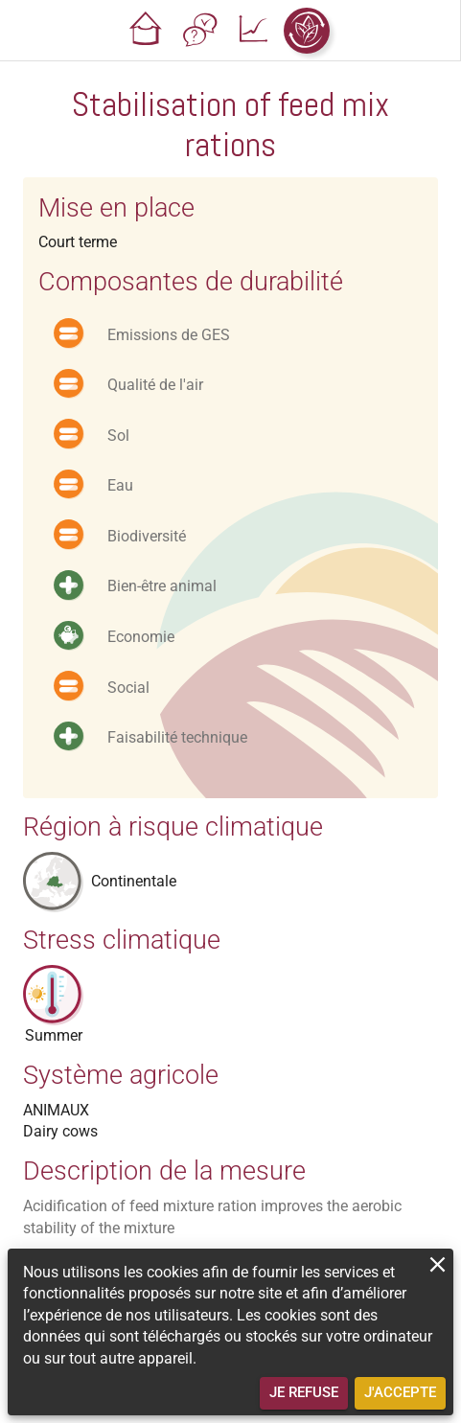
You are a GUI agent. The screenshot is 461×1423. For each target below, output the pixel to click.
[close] (437, 1264)
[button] (146, 31)
